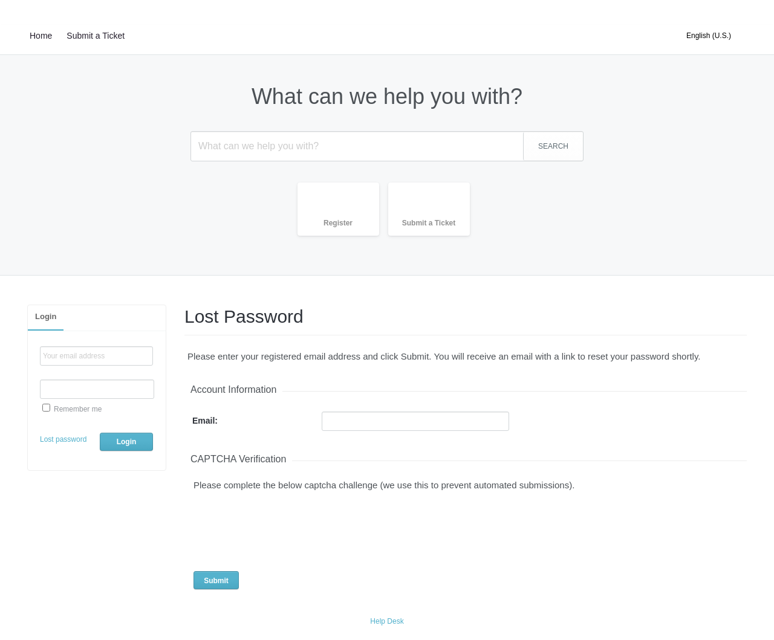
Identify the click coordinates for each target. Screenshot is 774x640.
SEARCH (553, 146)
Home (41, 35)
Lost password (63, 439)
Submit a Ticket (96, 35)
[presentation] (279, 527)
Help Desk (386, 621)
